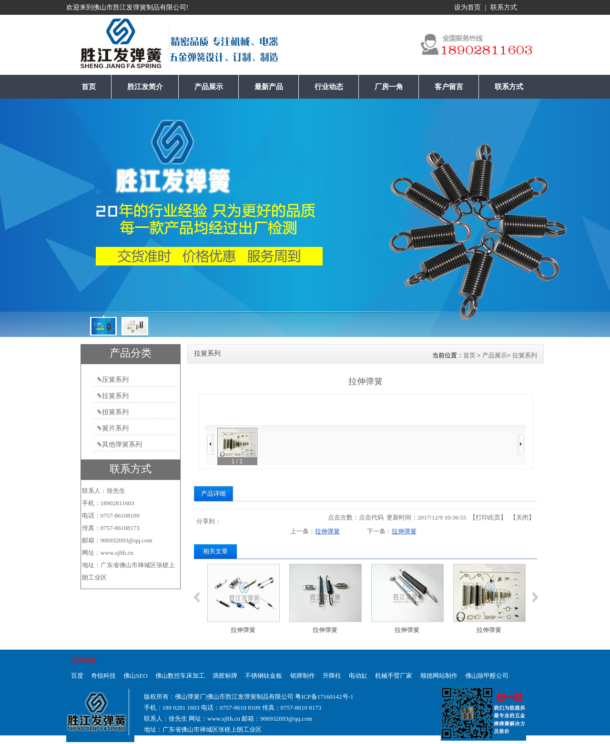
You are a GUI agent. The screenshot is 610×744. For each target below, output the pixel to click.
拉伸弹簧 (327, 531)
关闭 (522, 517)
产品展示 (494, 355)
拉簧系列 (524, 355)
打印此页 (488, 517)
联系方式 (503, 7)
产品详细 (213, 493)
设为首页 (467, 7)
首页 (469, 355)
